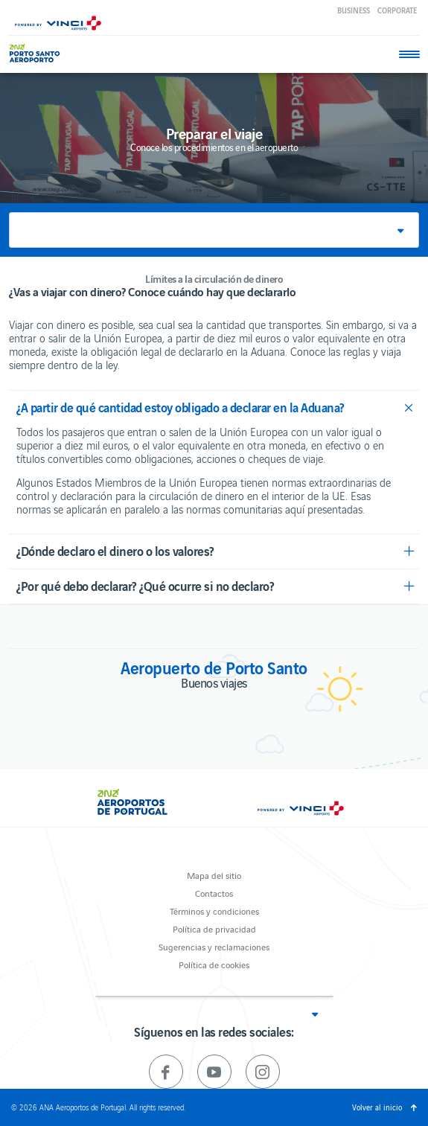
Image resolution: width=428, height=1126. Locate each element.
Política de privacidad (214, 928)
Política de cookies (214, 964)
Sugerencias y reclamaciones (214, 946)
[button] (214, 230)
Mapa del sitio (214, 875)
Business (353, 10)
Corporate (397, 10)
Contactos (214, 892)
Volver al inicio (377, 1107)
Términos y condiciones (214, 910)
